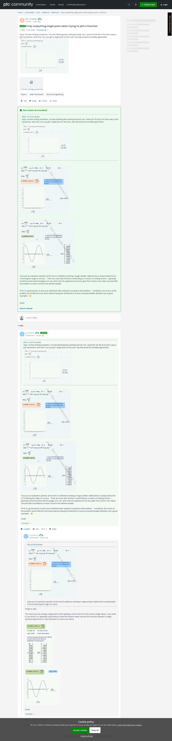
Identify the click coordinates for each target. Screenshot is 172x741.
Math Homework (36, 94)
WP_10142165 (31, 19)
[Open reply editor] (69, 318)
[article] (69, 431)
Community (29, 12)
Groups (61, 4)
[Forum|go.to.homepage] (18, 4)
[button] (148, 4)
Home (20, 12)
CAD (38, 12)
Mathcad (45, 12)
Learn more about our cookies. (129, 725)
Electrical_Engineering (54, 94)
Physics (24, 94)
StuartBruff (30, 333)
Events (52, 4)
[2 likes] (44, 529)
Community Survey (169, 24)
